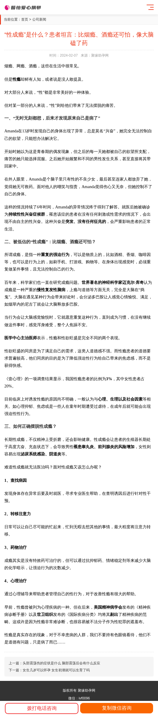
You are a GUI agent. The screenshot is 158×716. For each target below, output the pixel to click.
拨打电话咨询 (42, 708)
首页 (24, 19)
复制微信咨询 (117, 708)
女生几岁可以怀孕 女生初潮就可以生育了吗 (56, 670)
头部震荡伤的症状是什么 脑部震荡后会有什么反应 (61, 663)
